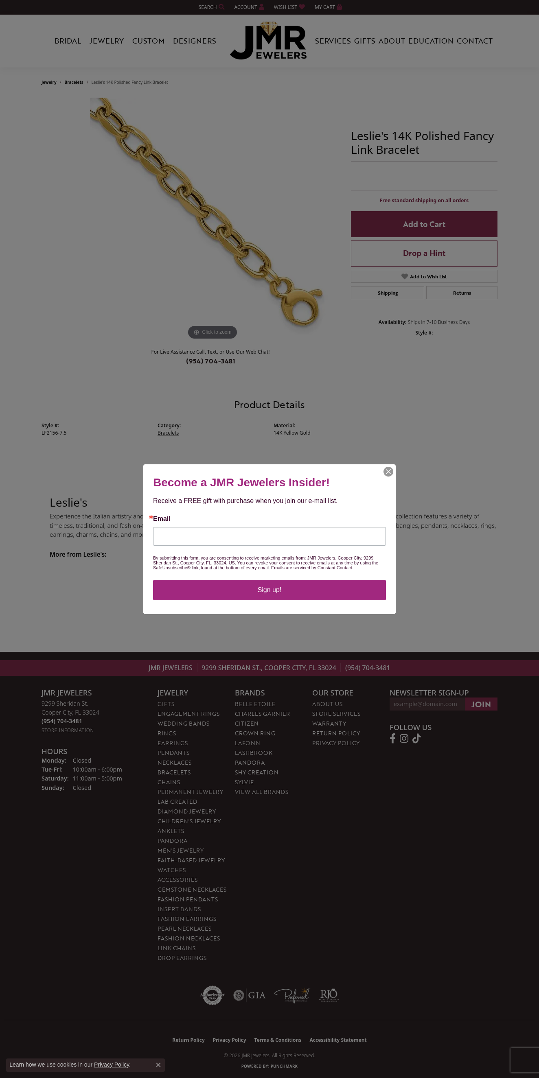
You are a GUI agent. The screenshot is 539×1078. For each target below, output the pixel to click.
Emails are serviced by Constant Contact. (312, 567)
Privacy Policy (111, 1064)
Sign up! (270, 589)
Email (162, 519)
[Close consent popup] (158, 1065)
